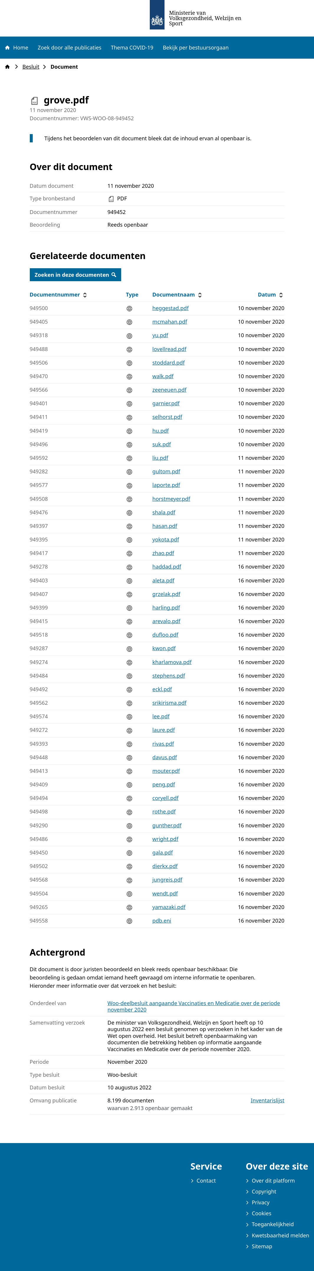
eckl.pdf (162, 689)
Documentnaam (177, 295)
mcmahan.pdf (169, 321)
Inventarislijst (268, 1100)
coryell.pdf (165, 797)
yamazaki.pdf (168, 907)
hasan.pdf (164, 525)
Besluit (32, 66)
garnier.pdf (166, 403)
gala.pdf (162, 852)
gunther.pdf (167, 825)
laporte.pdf (166, 484)
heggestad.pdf (170, 308)
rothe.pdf (164, 811)
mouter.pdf (166, 770)
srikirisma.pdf (169, 702)
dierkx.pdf (165, 866)
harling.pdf (166, 607)
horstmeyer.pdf (171, 498)
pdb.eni (161, 920)
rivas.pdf (163, 743)
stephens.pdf (168, 675)
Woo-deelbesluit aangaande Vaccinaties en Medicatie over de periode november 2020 (194, 1006)
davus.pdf (164, 757)
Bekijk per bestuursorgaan (196, 47)
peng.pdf (163, 784)
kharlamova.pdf (172, 662)
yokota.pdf (165, 539)
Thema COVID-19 (132, 47)
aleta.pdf (163, 580)
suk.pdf (161, 444)
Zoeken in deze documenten (75, 274)
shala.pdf (163, 512)
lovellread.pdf (169, 349)
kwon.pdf (164, 648)
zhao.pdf (163, 553)
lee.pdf (161, 716)
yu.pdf (160, 335)
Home (16, 47)
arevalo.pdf (166, 621)
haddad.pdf (166, 566)
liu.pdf (160, 457)
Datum (271, 295)
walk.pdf (163, 376)
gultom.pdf (166, 471)
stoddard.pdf (168, 362)
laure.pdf (163, 729)
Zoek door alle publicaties (69, 47)
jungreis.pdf (167, 879)
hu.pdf (160, 430)
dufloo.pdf (165, 634)
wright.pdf (165, 838)
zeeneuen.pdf (169, 389)
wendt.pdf (165, 893)
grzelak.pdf (166, 593)
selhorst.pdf (167, 416)
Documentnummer (59, 295)
